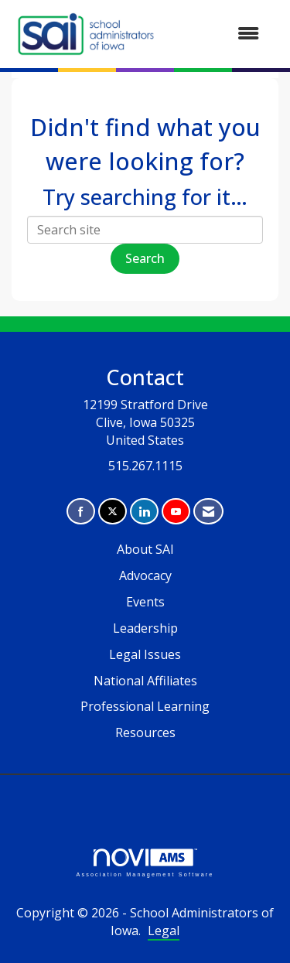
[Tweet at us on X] (112, 511)
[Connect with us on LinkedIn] (144, 511)
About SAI (145, 549)
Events (145, 601)
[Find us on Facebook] (81, 511)
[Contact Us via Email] (208, 511)
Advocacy (145, 575)
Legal (163, 930)
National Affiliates (145, 680)
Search (145, 258)
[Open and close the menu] (217, 33)
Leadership (145, 628)
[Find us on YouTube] (176, 511)
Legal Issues (145, 654)
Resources (145, 732)
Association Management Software (144, 863)
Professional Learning (145, 706)
